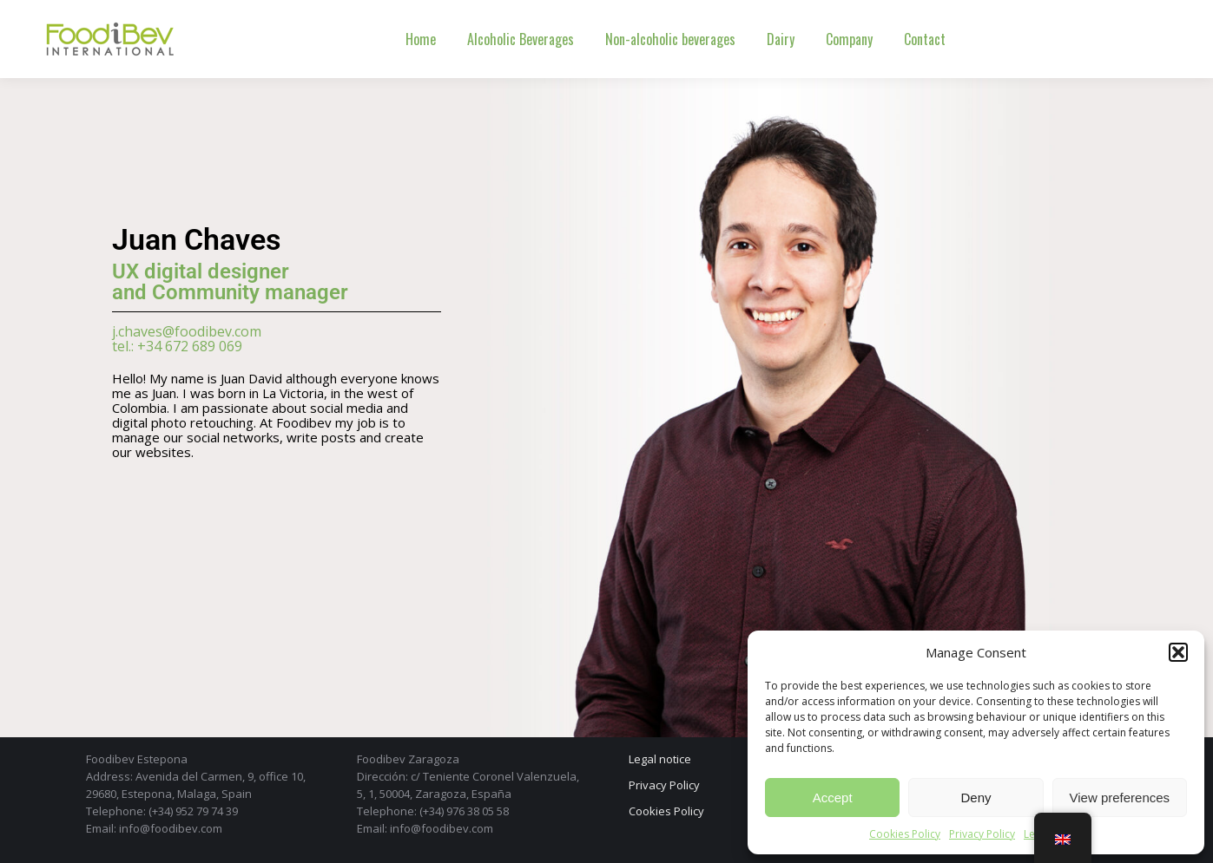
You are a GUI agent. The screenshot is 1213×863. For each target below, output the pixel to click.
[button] (1178, 652)
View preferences (1120, 797)
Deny (975, 797)
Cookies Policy (904, 834)
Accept (833, 797)
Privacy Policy (982, 834)
